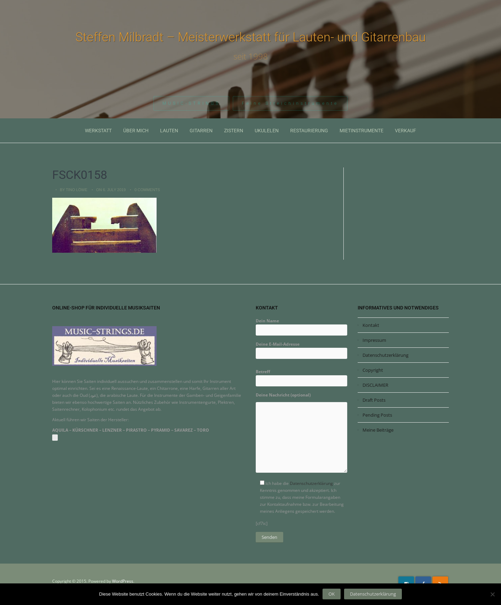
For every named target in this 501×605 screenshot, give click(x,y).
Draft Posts (374, 400)
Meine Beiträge (378, 430)
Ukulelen (267, 130)
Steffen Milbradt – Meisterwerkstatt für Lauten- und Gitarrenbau (250, 37)
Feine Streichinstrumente (290, 104)
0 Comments (147, 190)
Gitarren (201, 130)
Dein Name (301, 325)
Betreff (301, 376)
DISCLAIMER (375, 385)
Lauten (169, 130)
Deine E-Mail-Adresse (301, 348)
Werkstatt (98, 130)
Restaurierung (309, 130)
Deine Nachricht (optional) (301, 435)
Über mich (136, 130)
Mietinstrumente (361, 130)
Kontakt (371, 325)
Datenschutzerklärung (311, 483)
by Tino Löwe (73, 190)
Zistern (233, 130)
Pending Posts (377, 415)
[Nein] (492, 594)
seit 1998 (250, 56)
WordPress (122, 581)
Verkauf (405, 130)
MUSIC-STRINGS (191, 104)
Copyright (373, 370)
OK (331, 594)
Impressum (374, 340)
